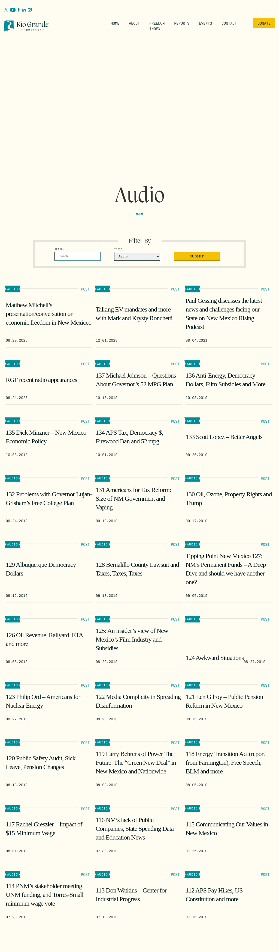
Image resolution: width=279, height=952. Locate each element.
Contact (229, 22)
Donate (264, 22)
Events (205, 22)
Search (265, 9)
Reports (181, 22)
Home (115, 22)
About (134, 22)
